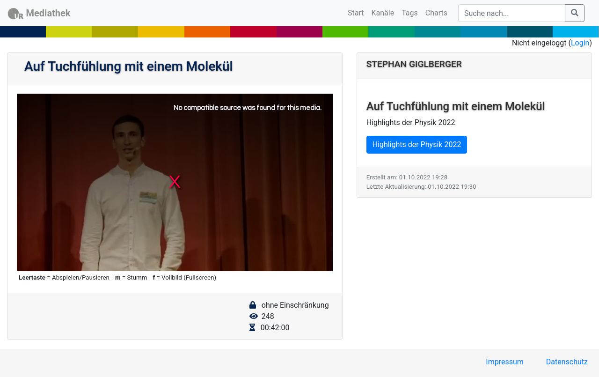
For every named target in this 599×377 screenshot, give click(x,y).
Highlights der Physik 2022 (417, 144)
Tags (410, 12)
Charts (436, 12)
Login (580, 42)
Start (357, 12)
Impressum (505, 361)
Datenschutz (567, 361)
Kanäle (383, 12)
